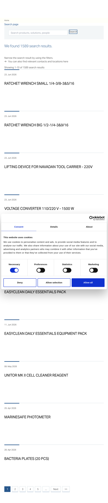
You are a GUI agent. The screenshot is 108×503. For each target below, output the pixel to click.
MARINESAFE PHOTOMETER (27, 417)
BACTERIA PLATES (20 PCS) (26, 458)
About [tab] (89, 226)
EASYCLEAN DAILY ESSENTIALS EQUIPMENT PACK (45, 333)
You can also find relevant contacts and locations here (38, 61)
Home (6, 20)
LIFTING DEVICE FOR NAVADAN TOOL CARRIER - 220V (48, 166)
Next (55, 489)
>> (66, 489)
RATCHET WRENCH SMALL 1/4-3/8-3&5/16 (39, 83)
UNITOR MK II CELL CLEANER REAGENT (36, 375)
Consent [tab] (18, 226)
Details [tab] (54, 226)
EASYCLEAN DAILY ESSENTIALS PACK (35, 292)
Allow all (88, 282)
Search (73, 31)
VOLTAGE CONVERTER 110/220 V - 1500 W (39, 208)
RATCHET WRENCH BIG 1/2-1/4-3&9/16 (36, 125)
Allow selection (54, 282)
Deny (20, 282)
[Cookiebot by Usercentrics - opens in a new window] (91, 218)
